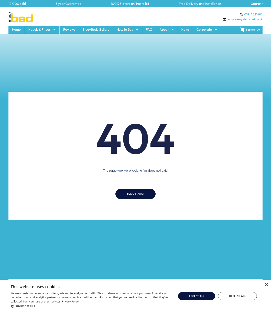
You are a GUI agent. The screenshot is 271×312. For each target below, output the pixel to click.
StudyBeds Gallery (95, 29)
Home (16, 29)
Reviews (69, 29)
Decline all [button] (237, 296)
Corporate (206, 29)
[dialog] (135, 296)
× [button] (266, 284)
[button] (91, 306)
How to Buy (127, 29)
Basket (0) (250, 29)
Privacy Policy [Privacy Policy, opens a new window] (70, 301)
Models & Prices (42, 29)
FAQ (149, 29)
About (166, 29)
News (185, 29)
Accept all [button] (197, 296)
